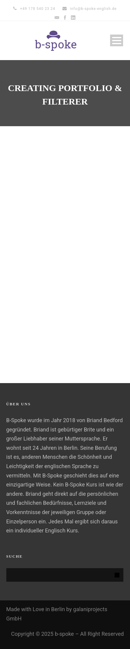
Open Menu (116, 40)
